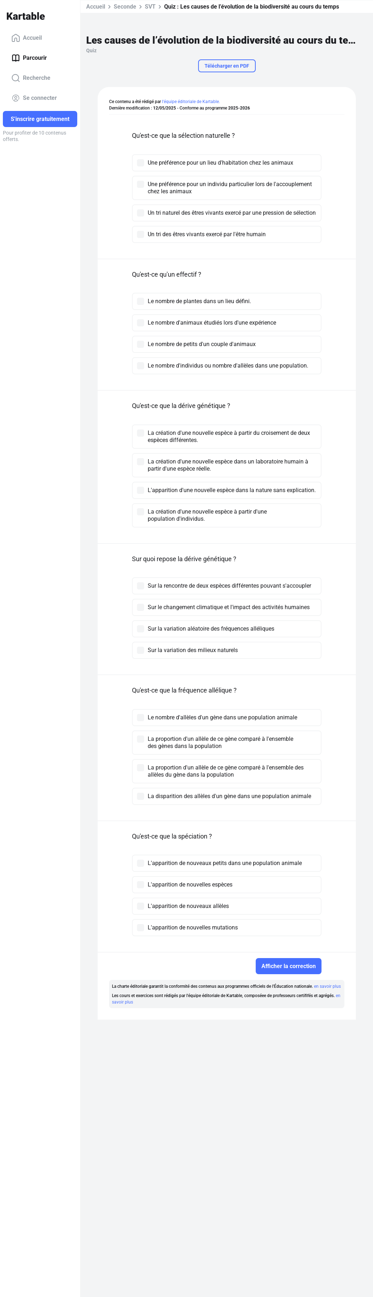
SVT (150, 6)
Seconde (125, 6)
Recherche (30, 78)
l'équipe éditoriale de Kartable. (191, 101)
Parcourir (29, 58)
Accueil (26, 38)
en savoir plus (327, 986)
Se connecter (34, 98)
